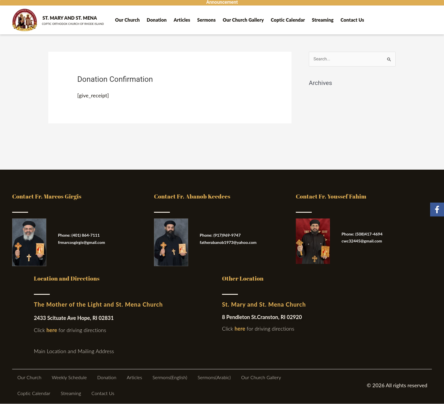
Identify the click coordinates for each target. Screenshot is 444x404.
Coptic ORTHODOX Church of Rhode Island (73, 23)
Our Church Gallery (243, 20)
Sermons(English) (170, 377)
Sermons (206, 20)
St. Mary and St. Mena (70, 18)
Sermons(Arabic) (214, 377)
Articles (182, 20)
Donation (157, 20)
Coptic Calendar (288, 20)
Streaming (323, 20)
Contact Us (352, 20)
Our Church (127, 20)
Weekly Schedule (69, 377)
